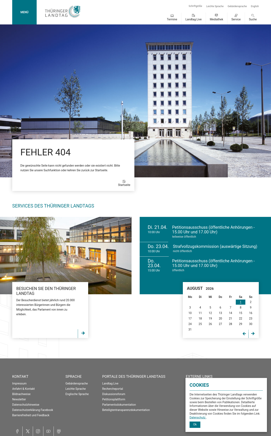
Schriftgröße (195, 6)
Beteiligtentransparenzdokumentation (126, 410)
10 (190, 313)
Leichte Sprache (215, 6)
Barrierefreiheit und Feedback (30, 415)
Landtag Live (193, 19)
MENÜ (24, 12)
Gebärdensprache (237, 6)
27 (220, 324)
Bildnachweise (21, 394)
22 (240, 318)
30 (250, 324)
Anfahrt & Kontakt (23, 388)
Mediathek (216, 19)
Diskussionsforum (113, 394)
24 (190, 324)
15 (240, 313)
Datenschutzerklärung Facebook (32, 410)
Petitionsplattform (113, 399)
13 (220, 313)
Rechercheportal (112, 388)
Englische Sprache (77, 394)
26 (210, 324)
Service (236, 19)
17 (190, 318)
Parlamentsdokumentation (119, 404)
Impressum (19, 383)
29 (240, 324)
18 (200, 318)
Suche (253, 19)
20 (220, 318)
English (255, 6)
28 (230, 324)
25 (200, 324)
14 (230, 313)
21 (230, 318)
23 (250, 318)
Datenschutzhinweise (25, 404)
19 (210, 318)
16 (250, 313)
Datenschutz (198, 417)
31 (190, 329)
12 (210, 313)
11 (200, 313)
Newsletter (19, 399)
